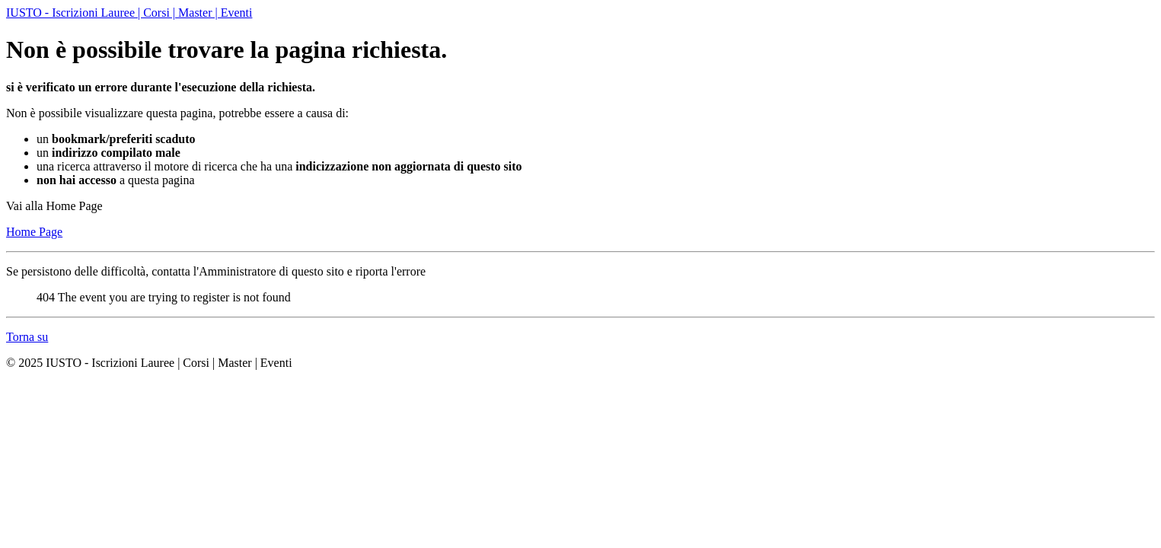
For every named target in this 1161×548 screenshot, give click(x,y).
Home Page (34, 231)
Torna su (27, 336)
